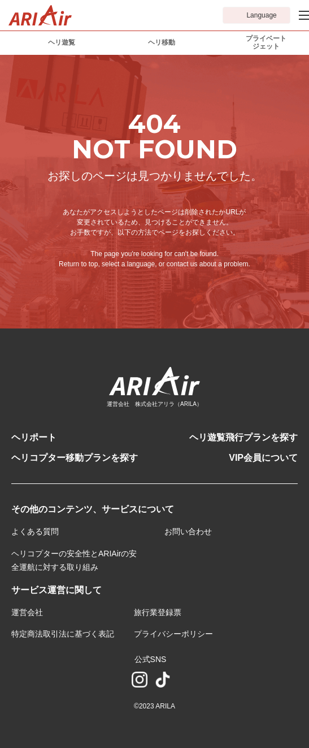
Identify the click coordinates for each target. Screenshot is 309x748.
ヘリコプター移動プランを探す (74, 457)
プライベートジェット (266, 42)
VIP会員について (263, 457)
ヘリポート (33, 437)
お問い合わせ (188, 531)
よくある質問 (35, 531)
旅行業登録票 (157, 612)
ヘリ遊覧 (61, 42)
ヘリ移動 (161, 42)
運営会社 (27, 612)
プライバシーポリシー (173, 633)
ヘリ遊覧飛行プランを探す (243, 437)
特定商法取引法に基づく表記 (62, 633)
